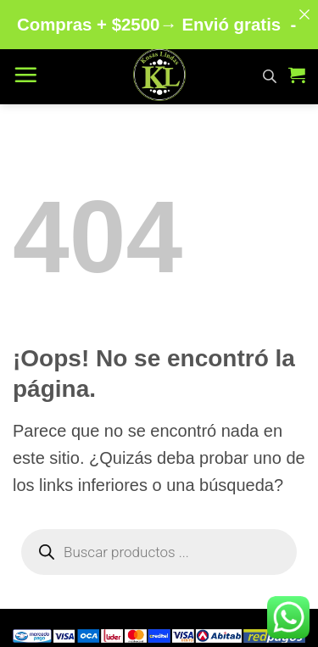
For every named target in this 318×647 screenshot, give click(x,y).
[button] (25, 69)
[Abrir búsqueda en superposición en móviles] (269, 69)
